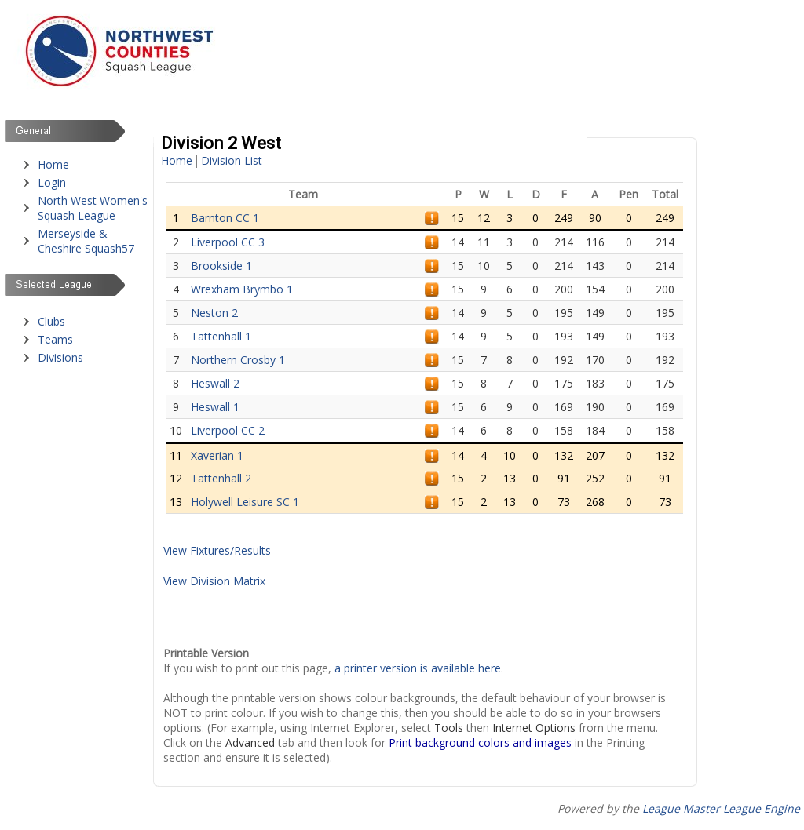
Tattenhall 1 (221, 336)
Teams (55, 339)
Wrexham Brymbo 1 (242, 289)
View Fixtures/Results (217, 550)
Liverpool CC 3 (228, 242)
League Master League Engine (721, 808)
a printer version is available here (417, 668)
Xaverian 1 (217, 455)
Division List (231, 160)
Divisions (60, 357)
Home (53, 164)
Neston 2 (214, 312)
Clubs (51, 321)
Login (52, 182)
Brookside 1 (221, 265)
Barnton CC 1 (225, 217)
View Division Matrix (214, 580)
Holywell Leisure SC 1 (245, 501)
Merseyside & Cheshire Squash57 (86, 241)
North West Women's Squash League (93, 208)
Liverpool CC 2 (228, 430)
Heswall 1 (215, 406)
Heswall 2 (215, 383)
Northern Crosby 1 (238, 359)
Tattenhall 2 (221, 478)
